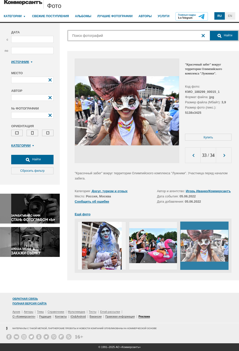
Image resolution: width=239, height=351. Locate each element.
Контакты (61, 316)
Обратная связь (25, 298)
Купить (208, 137)
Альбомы (83, 16)
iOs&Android (78, 316)
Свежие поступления (50, 16)
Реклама (144, 316)
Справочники (56, 311)
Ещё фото (82, 214)
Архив (16, 311)
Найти (32, 159)
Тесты (93, 311)
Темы (40, 311)
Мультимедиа (76, 311)
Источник (21, 62)
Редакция (45, 316)
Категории (13, 16)
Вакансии (96, 316)
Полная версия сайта (29, 303)
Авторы (145, 16)
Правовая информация (120, 316)
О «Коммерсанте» (23, 316)
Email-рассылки (110, 311)
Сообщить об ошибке (92, 201)
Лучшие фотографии (114, 16)
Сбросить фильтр (32, 171)
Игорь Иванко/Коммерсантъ (208, 191)
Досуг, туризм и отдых (109, 191)
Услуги (163, 16)
